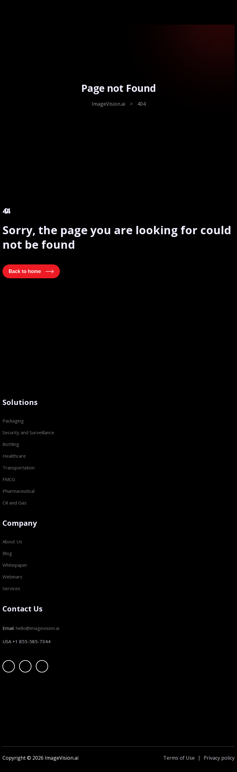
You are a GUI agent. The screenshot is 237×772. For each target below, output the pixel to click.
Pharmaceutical (18, 491)
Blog (7, 553)
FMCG (8, 479)
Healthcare (14, 456)
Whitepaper (14, 565)
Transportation (18, 467)
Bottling (10, 444)
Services (11, 588)
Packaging (13, 421)
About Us (12, 541)
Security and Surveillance (28, 432)
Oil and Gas (14, 503)
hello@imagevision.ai (37, 628)
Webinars (12, 577)
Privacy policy (219, 757)
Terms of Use (179, 757)
